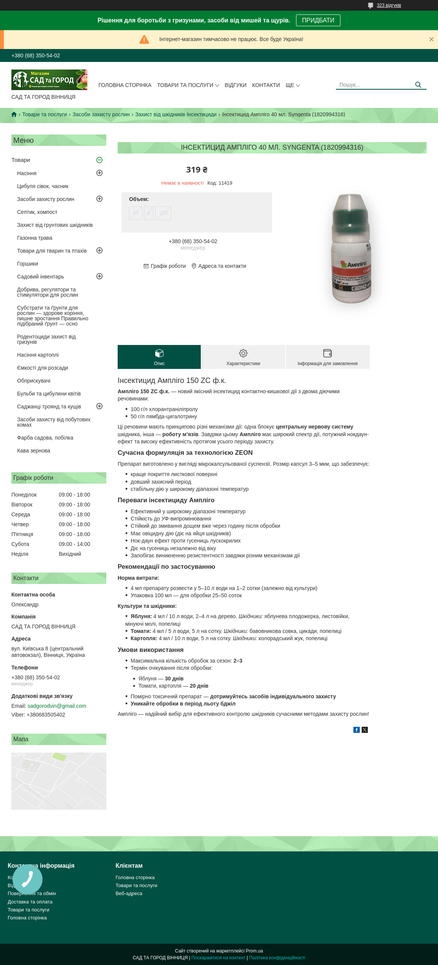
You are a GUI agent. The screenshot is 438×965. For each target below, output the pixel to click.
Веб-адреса (128, 893)
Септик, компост (37, 212)
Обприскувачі (33, 381)
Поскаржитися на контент (218, 957)
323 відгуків (389, 5)
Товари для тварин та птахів (52, 251)
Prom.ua (254, 951)
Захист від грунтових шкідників (55, 225)
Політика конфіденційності (277, 957)
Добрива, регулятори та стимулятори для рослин (47, 292)
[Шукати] (418, 85)
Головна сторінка (125, 85)
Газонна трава (34, 238)
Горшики (27, 264)
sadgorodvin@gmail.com (57, 706)
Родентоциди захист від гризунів (46, 339)
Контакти (266, 85)
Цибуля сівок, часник (42, 186)
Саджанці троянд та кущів (49, 406)
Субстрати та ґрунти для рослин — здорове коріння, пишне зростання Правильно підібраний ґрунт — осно (52, 316)
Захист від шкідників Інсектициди (175, 114)
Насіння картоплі (38, 355)
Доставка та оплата (30, 902)
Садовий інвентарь (40, 277)
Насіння (26, 173)
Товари (20, 160)
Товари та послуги (185, 85)
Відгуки (235, 85)
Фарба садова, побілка (45, 438)
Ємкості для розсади (42, 368)
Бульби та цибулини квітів (49, 394)
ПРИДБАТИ (318, 20)
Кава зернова (33, 451)
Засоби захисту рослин (101, 114)
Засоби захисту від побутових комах (53, 422)
